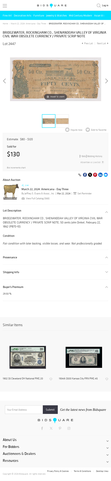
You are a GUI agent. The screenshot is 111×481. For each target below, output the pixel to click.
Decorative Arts (22, 15)
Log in (105, 5)
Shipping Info (11, 272)
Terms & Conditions (82, 471)
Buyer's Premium (13, 287)
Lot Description (12, 210)
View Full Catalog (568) (35, 198)
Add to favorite (98, 129)
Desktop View (102, 471)
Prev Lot (87, 43)
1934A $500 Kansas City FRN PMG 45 (78, 378)
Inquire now (76, 129)
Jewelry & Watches (56, 15)
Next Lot (102, 43)
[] (90, 156)
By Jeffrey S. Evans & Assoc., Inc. (38, 193)
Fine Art (7, 15)
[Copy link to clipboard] (79, 175)
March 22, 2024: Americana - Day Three (28, 23)
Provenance (10, 257)
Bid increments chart (16, 168)
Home (5, 23)
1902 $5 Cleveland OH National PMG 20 (23, 378)
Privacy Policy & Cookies (58, 471)
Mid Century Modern (80, 15)
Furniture (38, 15)
